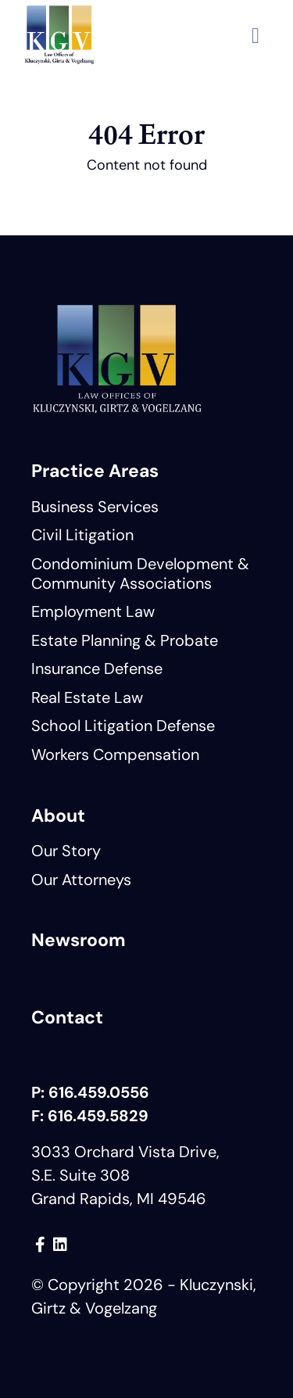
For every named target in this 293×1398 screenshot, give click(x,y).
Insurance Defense (97, 668)
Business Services (95, 506)
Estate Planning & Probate (124, 640)
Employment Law (93, 611)
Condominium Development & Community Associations (140, 573)
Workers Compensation (115, 754)
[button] (255, 35)
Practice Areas (95, 471)
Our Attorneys (81, 879)
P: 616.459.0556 (90, 1092)
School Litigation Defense (123, 725)
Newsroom (78, 940)
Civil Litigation (82, 534)
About (58, 815)
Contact (67, 1017)
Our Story (66, 850)
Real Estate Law (87, 697)
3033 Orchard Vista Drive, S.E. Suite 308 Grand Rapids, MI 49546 (125, 1175)
